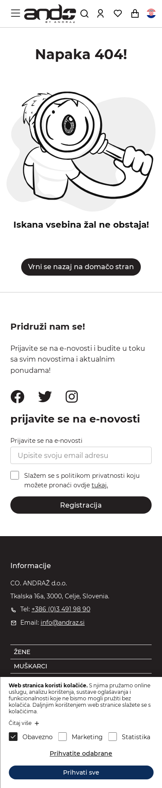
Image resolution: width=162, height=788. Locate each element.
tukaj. (100, 485)
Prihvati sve (81, 772)
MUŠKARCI (30, 666)
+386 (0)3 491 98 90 (61, 609)
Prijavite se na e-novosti (46, 441)
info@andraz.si (63, 622)
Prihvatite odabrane (81, 753)
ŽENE (22, 652)
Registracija (81, 505)
